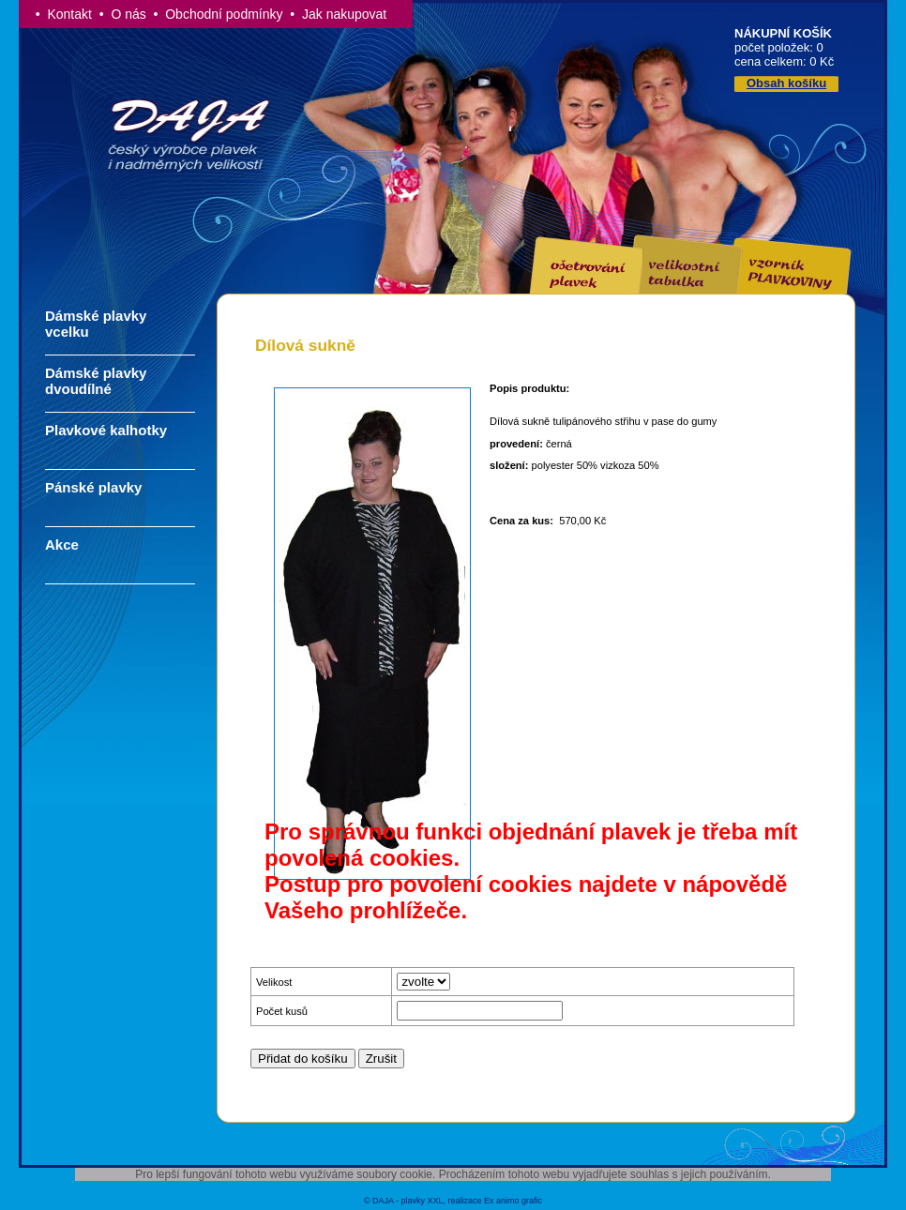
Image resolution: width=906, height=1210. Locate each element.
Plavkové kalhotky (106, 430)
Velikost (274, 982)
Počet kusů (282, 1011)
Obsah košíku (786, 83)
